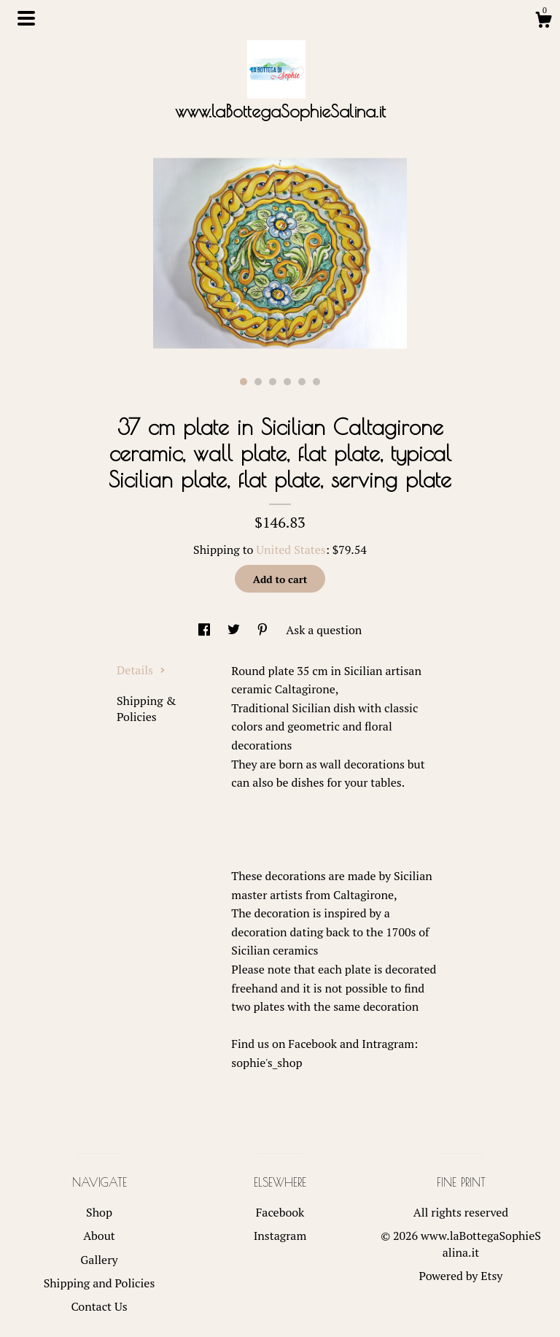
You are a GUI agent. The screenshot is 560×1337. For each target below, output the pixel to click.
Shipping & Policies (146, 709)
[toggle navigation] (26, 18)
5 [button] (302, 381)
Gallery (98, 1260)
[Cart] (543, 22)
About (99, 1236)
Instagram (280, 1236)
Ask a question (324, 630)
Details (141, 670)
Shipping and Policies (99, 1283)
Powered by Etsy (461, 1276)
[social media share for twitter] (235, 630)
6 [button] (316, 381)
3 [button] (272, 381)
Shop (99, 1212)
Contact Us (99, 1306)
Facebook (280, 1212)
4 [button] (287, 381)
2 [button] (258, 381)
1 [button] (243, 381)
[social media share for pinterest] (264, 630)
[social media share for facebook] (205, 630)
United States (290, 550)
